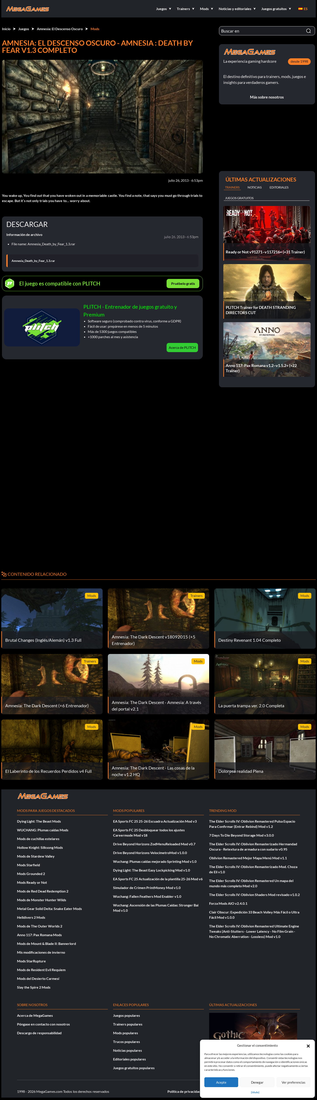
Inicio (6, 29)
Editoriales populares (129, 1059)
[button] (308, 1045)
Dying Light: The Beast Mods (39, 821)
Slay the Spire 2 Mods (33, 987)
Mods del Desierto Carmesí (38, 978)
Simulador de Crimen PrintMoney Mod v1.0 (147, 888)
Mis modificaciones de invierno (41, 952)
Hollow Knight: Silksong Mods (40, 847)
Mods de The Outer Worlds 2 (39, 926)
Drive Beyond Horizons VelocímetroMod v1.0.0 (150, 853)
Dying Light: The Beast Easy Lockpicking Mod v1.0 (151, 870)
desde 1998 (299, 61)
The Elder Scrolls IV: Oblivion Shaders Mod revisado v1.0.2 (254, 894)
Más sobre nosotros (267, 97)
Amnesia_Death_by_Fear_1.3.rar (33, 260)
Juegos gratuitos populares (134, 1068)
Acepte (221, 1082)
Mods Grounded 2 (31, 874)
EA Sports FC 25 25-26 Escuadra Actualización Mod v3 (155, 821)
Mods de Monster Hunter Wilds (41, 900)
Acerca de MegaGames (35, 1015)
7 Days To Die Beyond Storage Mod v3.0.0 (241, 835)
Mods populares (125, 1033)
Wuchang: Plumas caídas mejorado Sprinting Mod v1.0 (154, 861)
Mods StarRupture (31, 961)
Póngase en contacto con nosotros (43, 1024)
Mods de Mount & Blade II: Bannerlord (46, 943)
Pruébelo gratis (183, 283)
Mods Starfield (28, 865)
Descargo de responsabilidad (39, 1033)
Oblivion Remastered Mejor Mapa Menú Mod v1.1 (248, 858)
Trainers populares (127, 1024)
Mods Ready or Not (32, 882)
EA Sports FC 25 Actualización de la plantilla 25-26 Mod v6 (158, 879)
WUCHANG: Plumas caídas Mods (42, 830)
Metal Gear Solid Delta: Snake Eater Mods (49, 908)
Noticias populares (127, 1050)
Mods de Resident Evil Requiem (41, 970)
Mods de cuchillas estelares (38, 839)
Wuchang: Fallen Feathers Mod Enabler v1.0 (147, 896)
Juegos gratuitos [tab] (239, 198)
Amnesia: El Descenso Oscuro (60, 29)
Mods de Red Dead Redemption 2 (42, 891)
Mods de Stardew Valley (36, 856)
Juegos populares (126, 1015)
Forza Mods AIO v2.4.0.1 (228, 903)
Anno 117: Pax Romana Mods (39, 935)
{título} (255, 1092)
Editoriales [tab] (279, 187)
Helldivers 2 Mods (31, 917)
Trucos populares (126, 1041)
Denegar (257, 1082)
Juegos (23, 29)
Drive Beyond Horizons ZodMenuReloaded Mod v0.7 (154, 844)
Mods (95, 29)
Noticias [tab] (255, 187)
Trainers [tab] (232, 187)
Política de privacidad (184, 1091)
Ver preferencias (293, 1082)
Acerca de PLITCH (182, 347)
